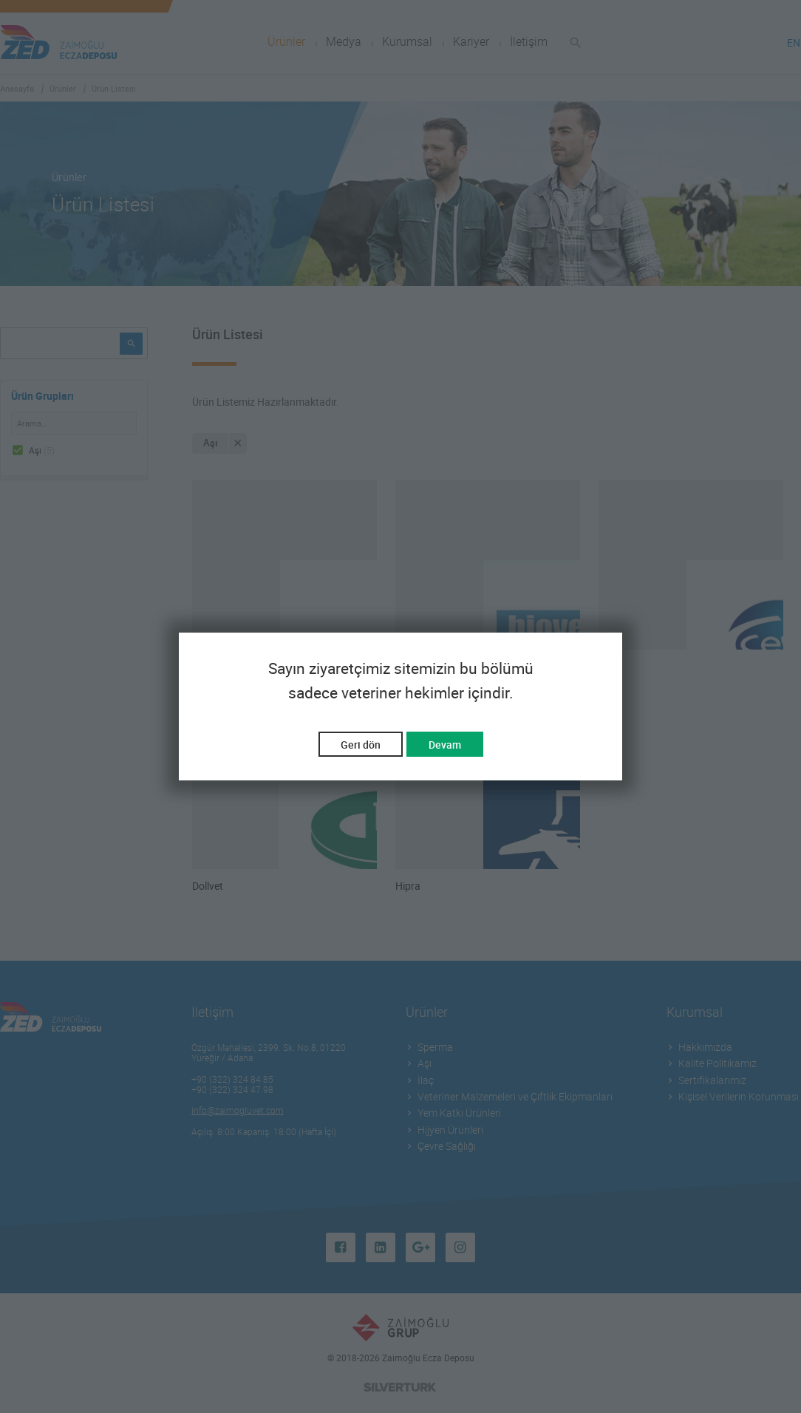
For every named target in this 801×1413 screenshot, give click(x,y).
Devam (445, 745)
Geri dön (361, 745)
